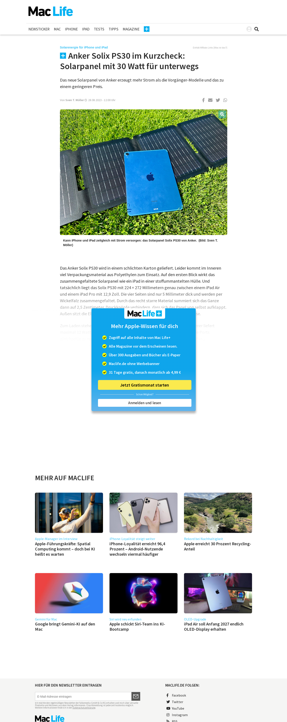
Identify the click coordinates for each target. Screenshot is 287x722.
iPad (86, 29)
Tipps (113, 29)
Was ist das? (220, 48)
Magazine (131, 29)
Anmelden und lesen (144, 402)
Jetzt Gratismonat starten (144, 385)
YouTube (175, 708)
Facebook (176, 695)
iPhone (71, 29)
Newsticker (39, 29)
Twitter (174, 702)
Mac (57, 29)
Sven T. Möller (74, 100)
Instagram (177, 715)
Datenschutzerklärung (84, 707)
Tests (99, 29)
